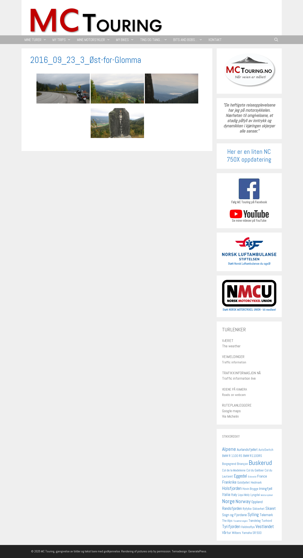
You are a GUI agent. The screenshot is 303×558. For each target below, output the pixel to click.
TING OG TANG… (155, 39)
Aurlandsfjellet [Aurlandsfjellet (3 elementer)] (247, 449)
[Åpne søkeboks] (276, 39)
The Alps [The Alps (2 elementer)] (227, 521)
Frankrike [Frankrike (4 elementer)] (229, 482)
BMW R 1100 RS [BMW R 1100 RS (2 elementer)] (232, 456)
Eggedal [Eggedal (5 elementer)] (240, 476)
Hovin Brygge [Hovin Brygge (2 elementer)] (250, 489)
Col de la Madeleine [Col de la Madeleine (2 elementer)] (234, 470)
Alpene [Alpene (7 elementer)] (229, 449)
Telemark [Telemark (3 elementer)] (266, 514)
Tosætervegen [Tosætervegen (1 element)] (240, 521)
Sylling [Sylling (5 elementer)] (253, 514)
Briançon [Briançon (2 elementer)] (242, 464)
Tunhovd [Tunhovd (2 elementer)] (267, 521)
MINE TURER (37, 39)
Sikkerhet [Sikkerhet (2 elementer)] (258, 509)
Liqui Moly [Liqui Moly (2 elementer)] (244, 495)
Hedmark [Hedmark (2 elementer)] (256, 482)
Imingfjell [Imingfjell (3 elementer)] (265, 488)
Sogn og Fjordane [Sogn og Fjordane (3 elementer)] (234, 514)
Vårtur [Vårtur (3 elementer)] (226, 532)
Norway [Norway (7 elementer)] (243, 501)
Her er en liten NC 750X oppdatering (249, 156)
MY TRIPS (63, 39)
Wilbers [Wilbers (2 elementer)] (236, 533)
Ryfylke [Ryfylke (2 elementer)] (247, 509)
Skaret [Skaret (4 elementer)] (270, 508)
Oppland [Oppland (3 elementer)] (257, 501)
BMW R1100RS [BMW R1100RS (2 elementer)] (252, 456)
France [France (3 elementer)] (262, 476)
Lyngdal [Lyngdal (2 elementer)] (255, 495)
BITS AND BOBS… (189, 39)
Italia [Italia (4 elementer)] (226, 494)
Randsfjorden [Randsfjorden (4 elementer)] (232, 508)
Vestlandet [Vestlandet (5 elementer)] (265, 526)
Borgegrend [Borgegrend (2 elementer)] (229, 464)
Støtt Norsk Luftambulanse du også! (249, 264)
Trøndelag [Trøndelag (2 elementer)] (255, 521)
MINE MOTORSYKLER (95, 39)
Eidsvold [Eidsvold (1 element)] (252, 476)
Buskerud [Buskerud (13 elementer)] (260, 463)
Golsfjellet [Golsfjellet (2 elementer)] (243, 482)
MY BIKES (126, 39)
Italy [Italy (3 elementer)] (234, 494)
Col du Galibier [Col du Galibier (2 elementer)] (255, 470)
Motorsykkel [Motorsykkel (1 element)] (267, 495)
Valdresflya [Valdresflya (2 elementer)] (248, 527)
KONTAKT (215, 39)
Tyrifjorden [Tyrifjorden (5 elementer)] (231, 526)
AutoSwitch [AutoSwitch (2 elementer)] (266, 450)
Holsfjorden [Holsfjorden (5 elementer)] (232, 488)
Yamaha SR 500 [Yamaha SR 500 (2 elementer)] (252, 533)
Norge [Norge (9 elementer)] (228, 501)
